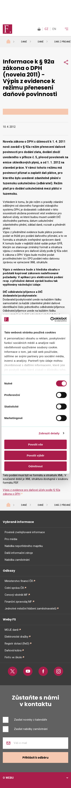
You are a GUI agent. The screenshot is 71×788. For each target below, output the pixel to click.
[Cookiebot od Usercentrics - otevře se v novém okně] (51, 319)
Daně (24, 41)
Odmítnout (35, 466)
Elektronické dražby (16, 636)
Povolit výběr (35, 455)
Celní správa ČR (14, 588)
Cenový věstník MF (16, 594)
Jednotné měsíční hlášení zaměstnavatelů (30, 608)
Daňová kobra (13, 650)
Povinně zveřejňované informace (25, 532)
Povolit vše (35, 444)
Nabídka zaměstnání (17, 559)
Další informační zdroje (19, 553)
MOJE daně (11, 629)
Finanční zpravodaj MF (18, 601)
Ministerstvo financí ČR (19, 581)
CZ (46, 29)
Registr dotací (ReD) (17, 643)
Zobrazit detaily (49, 433)
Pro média (11, 539)
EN (54, 29)
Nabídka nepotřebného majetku (24, 546)
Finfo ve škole (13, 657)
